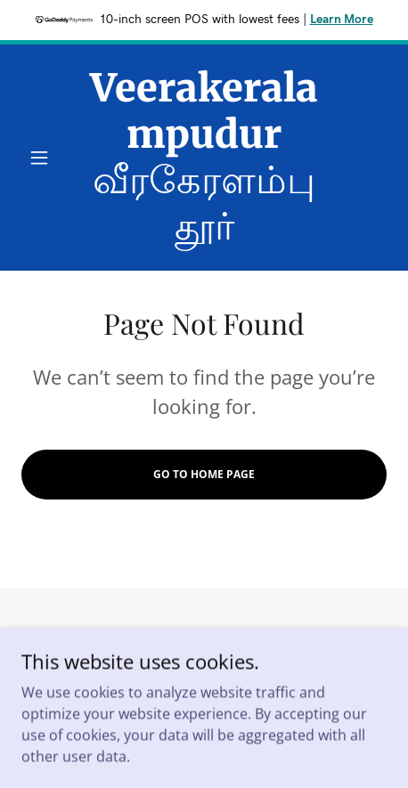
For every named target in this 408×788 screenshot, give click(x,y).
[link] (204, 157)
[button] (49, 157)
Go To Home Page (204, 474)
